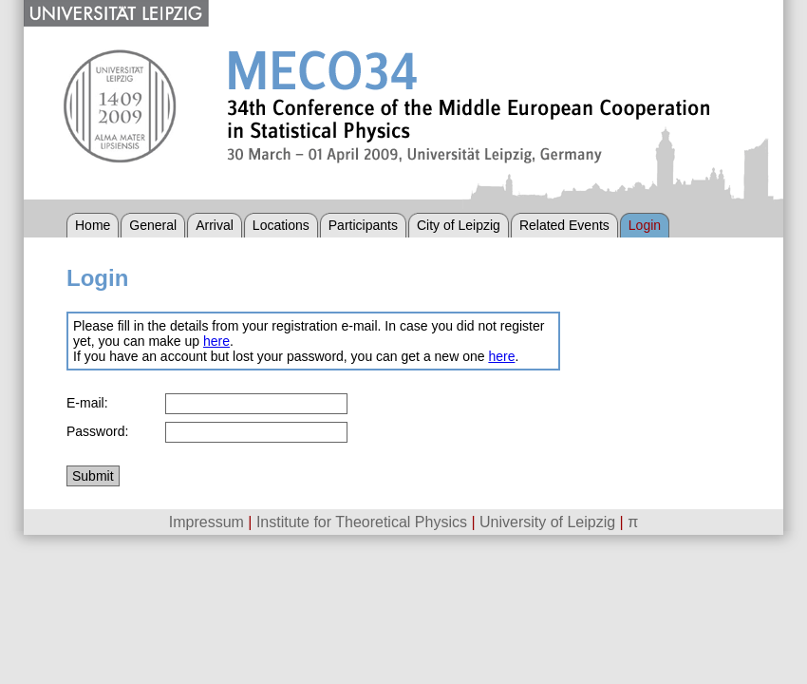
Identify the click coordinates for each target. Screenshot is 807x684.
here (216, 341)
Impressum (206, 522)
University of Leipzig (547, 522)
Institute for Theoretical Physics (361, 522)
